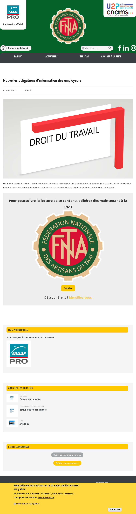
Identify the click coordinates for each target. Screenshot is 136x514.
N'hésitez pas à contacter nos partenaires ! (30, 337)
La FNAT (18, 56)
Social (23, 395)
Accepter (114, 510)
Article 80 (24, 423)
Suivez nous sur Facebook (119, 48)
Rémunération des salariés (33, 409)
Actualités (51, 56)
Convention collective (30, 399)
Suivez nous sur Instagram (133, 48)
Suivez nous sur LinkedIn (126, 48)
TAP (21, 420)
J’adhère (68, 288)
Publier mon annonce (67, 463)
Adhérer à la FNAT (111, 56)
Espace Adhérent (18, 48)
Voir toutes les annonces (67, 454)
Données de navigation (27, 503)
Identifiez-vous (80, 297)
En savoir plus (46, 498)
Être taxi (84, 56)
